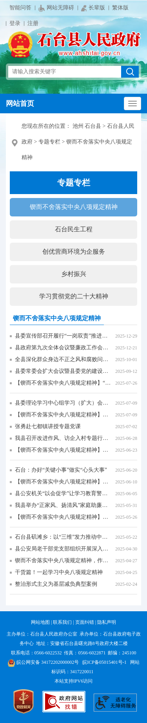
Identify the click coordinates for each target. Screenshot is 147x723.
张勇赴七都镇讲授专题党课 (48, 426)
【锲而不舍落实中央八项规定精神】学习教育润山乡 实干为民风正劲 (63, 517)
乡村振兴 (73, 274)
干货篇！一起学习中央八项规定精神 (59, 572)
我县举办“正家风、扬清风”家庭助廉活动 (63, 505)
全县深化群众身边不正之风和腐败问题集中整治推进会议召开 (63, 359)
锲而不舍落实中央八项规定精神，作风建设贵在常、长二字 (63, 560)
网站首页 (20, 103)
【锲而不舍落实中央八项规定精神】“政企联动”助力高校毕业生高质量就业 (63, 383)
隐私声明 (106, 622)
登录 (14, 23)
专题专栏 (49, 142)
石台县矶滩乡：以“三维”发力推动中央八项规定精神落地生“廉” (63, 537)
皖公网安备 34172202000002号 (43, 662)
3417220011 (82, 671)
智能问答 (20, 8)
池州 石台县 (87, 126)
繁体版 (120, 8)
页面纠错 (84, 622)
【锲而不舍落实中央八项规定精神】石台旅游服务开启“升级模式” (63, 450)
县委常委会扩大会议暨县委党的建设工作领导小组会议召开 (63, 371)
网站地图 (40, 622)
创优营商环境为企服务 (73, 251)
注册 (32, 23)
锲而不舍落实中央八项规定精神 (74, 206)
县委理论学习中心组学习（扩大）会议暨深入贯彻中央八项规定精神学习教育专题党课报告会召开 (63, 403)
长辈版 (93, 8)
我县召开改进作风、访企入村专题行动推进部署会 (63, 438)
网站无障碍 (56, 8)
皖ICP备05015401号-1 (104, 662)
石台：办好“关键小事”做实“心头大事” (61, 470)
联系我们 (62, 622)
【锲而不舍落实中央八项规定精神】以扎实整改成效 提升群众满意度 (63, 482)
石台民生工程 (74, 229)
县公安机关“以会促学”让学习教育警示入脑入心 (63, 493)
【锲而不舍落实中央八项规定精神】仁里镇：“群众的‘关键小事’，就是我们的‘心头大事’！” (63, 415)
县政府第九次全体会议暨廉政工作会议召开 (63, 348)
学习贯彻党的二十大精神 (73, 296)
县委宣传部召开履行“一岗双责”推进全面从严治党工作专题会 (63, 336)
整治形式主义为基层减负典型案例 (56, 584)
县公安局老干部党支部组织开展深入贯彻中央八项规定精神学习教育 (63, 549)
